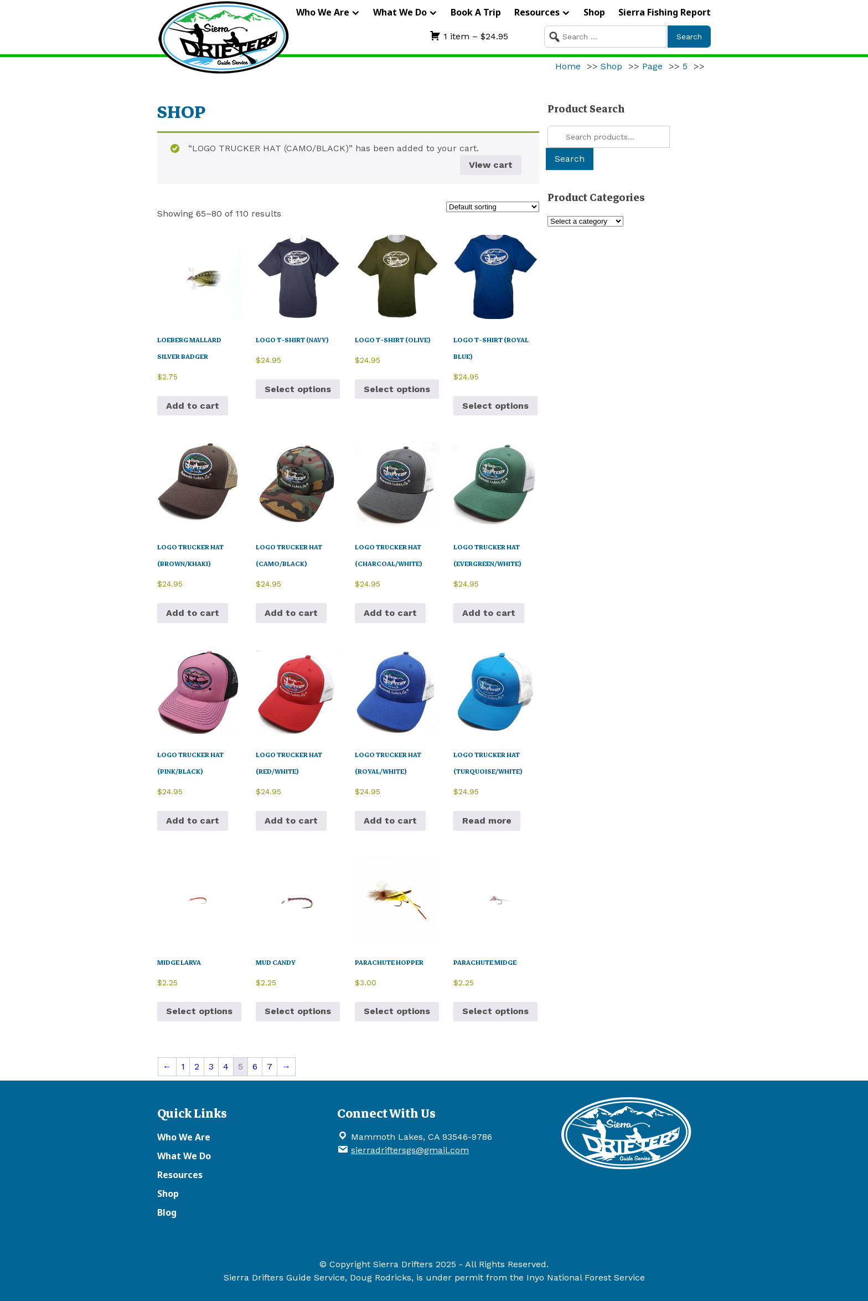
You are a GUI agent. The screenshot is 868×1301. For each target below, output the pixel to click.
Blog (167, 1212)
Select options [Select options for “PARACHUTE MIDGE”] (495, 1011)
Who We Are (322, 12)
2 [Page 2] (196, 1066)
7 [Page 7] (269, 1066)
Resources (537, 12)
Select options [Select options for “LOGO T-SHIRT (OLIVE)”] (397, 389)
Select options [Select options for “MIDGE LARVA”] (199, 1011)
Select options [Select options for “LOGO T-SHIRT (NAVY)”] (298, 389)
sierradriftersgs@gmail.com (410, 1150)
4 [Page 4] (226, 1066)
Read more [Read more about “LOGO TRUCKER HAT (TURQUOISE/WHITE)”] (487, 820)
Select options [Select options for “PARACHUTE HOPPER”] (397, 1011)
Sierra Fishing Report (664, 12)
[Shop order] (492, 207)
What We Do (400, 12)
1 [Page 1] (183, 1066)
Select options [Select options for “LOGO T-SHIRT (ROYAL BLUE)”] (495, 405)
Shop (594, 12)
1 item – (469, 36)
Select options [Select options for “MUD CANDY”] (298, 1011)
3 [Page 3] (211, 1066)
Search (570, 158)
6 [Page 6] (254, 1066)
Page (652, 66)
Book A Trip (476, 12)
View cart (491, 165)
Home (568, 66)
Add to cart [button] (192, 405)
